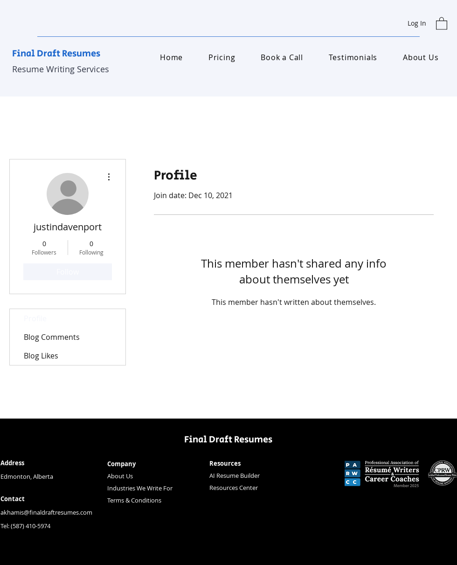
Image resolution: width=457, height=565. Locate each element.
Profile (35, 318)
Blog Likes (41, 356)
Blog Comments (52, 337)
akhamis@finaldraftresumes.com (46, 512)
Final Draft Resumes (56, 54)
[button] (441, 23)
